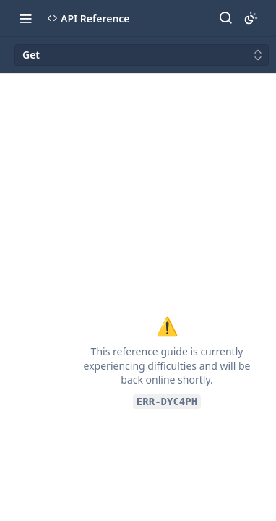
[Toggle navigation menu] (25, 18)
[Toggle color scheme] (251, 18)
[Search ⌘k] (225, 18)
